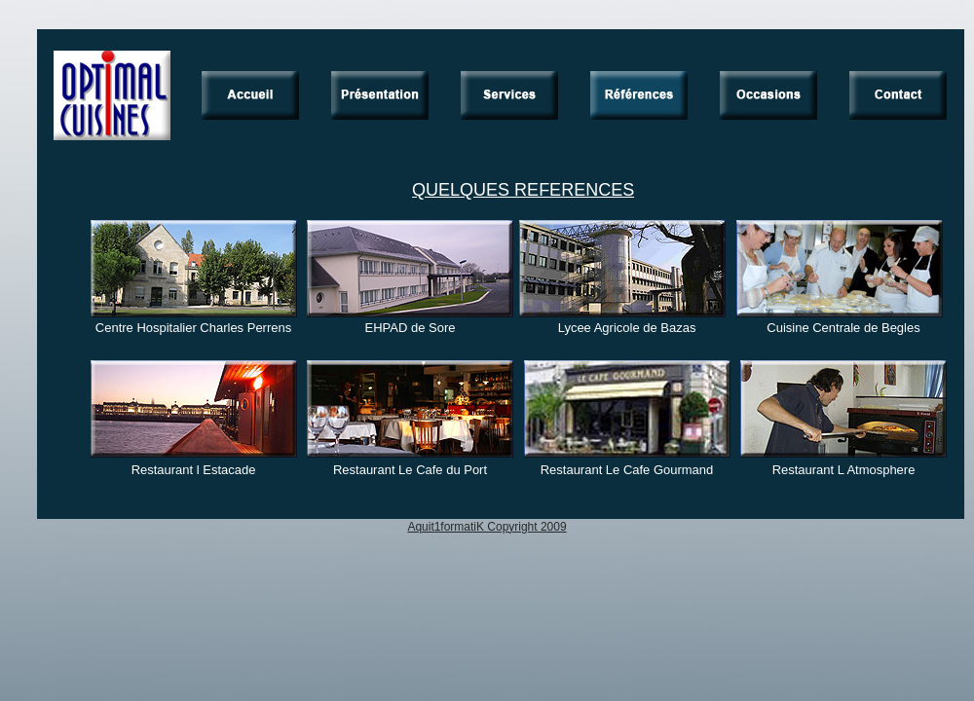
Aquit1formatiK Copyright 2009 (486, 527)
